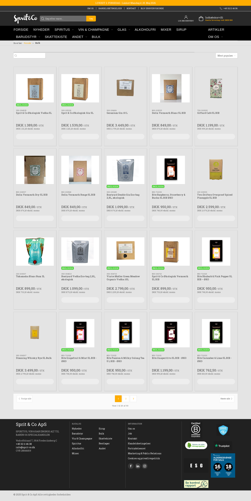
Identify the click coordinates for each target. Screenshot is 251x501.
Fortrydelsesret (137, 448)
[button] (64, 29)
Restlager (104, 443)
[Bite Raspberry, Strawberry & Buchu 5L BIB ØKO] (171, 170)
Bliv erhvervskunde (152, 8)
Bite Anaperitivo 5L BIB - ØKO (169, 358)
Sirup (102, 428)
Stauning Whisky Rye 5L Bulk (34, 358)
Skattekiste (105, 438)
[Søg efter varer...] (32, 55)
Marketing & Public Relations (144, 453)
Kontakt (131, 8)
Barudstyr (77, 433)
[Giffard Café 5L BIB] (216, 88)
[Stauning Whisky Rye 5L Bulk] (35, 333)
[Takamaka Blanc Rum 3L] (35, 252)
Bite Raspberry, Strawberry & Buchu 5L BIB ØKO (168, 196)
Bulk (101, 433)
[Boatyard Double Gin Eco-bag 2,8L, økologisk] (125, 170)
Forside (27, 43)
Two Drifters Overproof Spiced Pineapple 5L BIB (214, 196)
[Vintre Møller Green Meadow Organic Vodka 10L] (125, 252)
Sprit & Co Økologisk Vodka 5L (34, 112)
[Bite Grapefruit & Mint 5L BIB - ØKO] (80, 333)
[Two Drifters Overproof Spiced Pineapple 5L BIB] (216, 170)
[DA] (25, 18)
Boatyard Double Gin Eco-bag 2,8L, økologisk (123, 196)
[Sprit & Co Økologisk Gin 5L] (80, 88)
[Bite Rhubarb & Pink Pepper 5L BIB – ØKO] (216, 252)
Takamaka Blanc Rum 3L (30, 276)
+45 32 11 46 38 (24, 443)
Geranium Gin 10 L (117, 112)
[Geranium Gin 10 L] (125, 88)
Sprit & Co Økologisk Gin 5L (77, 112)
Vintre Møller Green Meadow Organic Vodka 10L (123, 278)
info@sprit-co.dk (25, 447)
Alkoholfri (78, 448)
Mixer (75, 453)
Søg (91, 18)
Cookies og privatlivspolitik (144, 458)
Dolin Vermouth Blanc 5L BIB (169, 112)
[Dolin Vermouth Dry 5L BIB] (35, 170)
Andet (102, 448)
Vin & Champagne (82, 438)
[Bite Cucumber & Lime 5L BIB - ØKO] (216, 333)
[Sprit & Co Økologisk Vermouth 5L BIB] (171, 252)
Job (130, 433)
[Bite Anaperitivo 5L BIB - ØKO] (171, 333)
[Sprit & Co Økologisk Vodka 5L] (35, 88)
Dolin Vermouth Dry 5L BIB (32, 194)
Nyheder (77, 428)
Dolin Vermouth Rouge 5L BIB (78, 194)
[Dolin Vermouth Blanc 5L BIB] (171, 88)
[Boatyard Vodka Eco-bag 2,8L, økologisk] (80, 252)
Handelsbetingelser (110, 8)
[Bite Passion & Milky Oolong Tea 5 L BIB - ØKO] (125, 333)
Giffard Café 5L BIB (208, 112)
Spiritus (76, 443)
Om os (90, 8)
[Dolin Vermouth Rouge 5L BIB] (80, 170)
